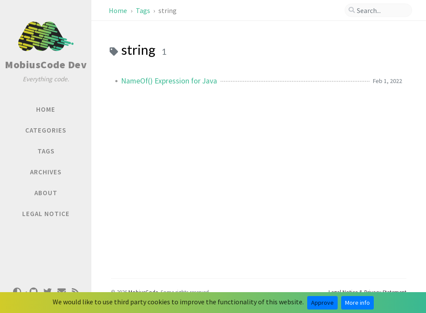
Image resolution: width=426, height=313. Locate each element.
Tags (143, 10)
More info (357, 302)
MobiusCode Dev (46, 64)
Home (118, 10)
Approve (322, 302)
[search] (378, 10)
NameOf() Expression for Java (169, 81)
